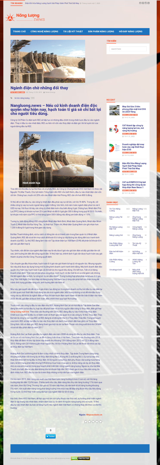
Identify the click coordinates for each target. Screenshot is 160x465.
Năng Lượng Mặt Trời (130, 115)
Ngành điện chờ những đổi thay (39, 88)
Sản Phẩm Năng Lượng (101, 31)
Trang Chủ (19, 31)
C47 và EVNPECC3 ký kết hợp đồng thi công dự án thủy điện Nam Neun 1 (134, 185)
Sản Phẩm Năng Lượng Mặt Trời (115, 244)
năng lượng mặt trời (19, 312)
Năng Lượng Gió (116, 235)
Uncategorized (115, 270)
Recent (111, 100)
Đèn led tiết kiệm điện (116, 252)
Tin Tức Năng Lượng (18, 92)
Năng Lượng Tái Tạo (129, 134)
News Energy (50, 92)
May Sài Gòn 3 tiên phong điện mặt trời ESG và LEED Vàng (134, 109)
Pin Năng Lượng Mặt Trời (115, 228)
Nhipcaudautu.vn (94, 415)
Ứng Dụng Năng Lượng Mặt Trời (137, 219)
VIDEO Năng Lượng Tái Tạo (137, 261)
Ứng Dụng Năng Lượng (137, 236)
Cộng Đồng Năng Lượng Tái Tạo (38, 458)
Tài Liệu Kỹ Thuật (73, 31)
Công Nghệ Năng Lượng (44, 31)
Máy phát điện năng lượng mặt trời (138, 271)
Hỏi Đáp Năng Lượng (130, 31)
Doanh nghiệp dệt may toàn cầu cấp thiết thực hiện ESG (133, 147)
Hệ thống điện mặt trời (137, 252)
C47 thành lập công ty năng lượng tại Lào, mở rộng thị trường (133, 128)
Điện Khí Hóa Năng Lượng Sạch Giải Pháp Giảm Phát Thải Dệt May (52, 3)
